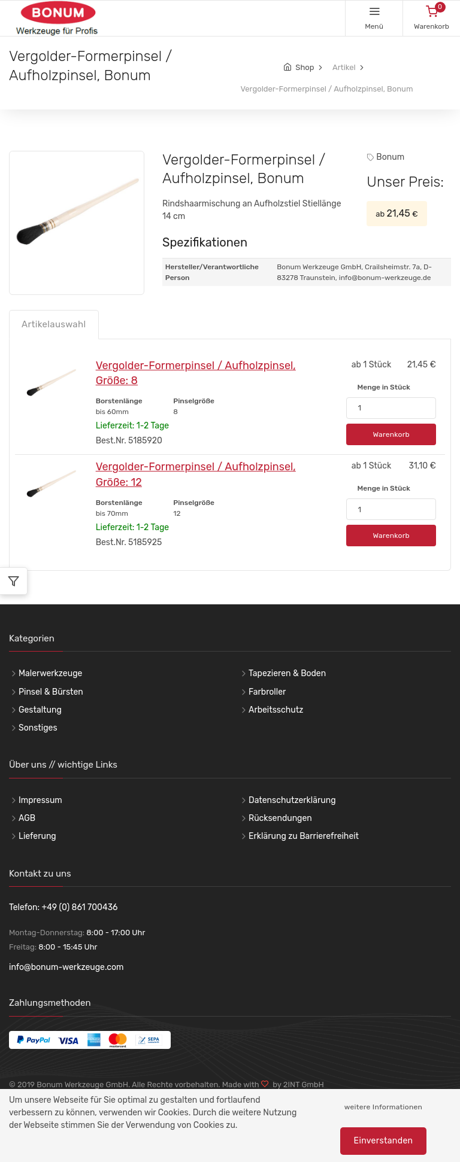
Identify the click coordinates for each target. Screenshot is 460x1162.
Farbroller (267, 692)
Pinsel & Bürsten (51, 692)
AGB (27, 818)
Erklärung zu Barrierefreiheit (304, 836)
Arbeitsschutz (276, 710)
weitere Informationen (383, 1107)
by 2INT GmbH (296, 1084)
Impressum (40, 800)
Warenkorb (391, 434)
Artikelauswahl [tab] (54, 324)
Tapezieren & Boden (287, 673)
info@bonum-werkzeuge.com (66, 967)
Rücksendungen (280, 818)
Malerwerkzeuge (50, 673)
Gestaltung (40, 710)
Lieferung (37, 836)
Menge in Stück (383, 387)
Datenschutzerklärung (292, 800)
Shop (304, 67)
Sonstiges (38, 728)
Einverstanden (383, 1141)
